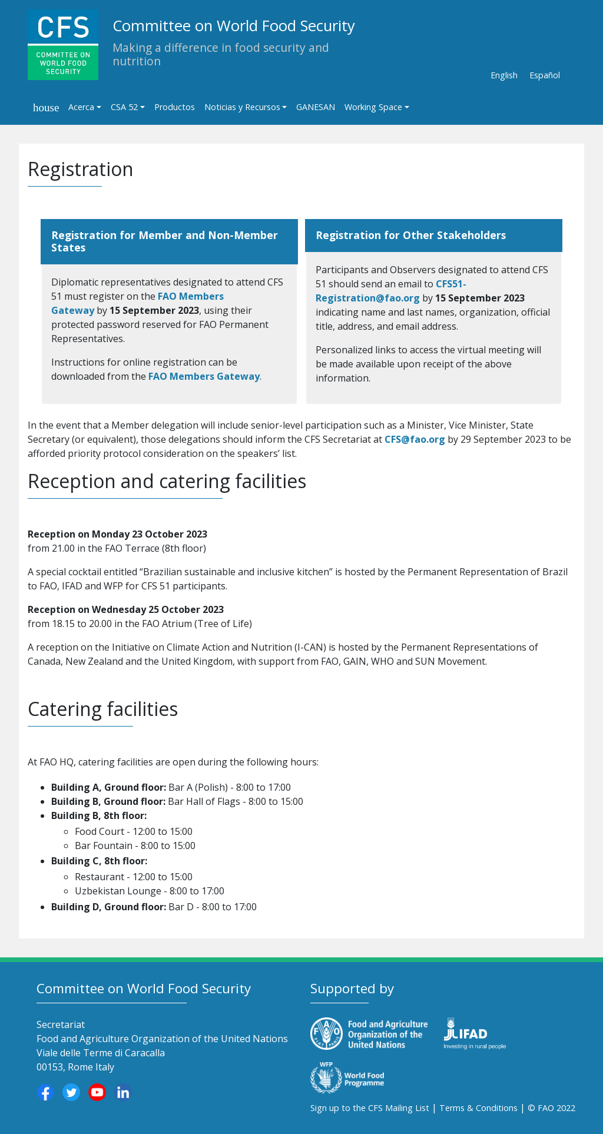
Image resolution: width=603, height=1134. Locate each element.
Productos (174, 106)
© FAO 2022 (551, 1107)
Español (544, 75)
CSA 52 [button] (124, 106)
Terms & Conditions (478, 1107)
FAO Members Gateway (204, 376)
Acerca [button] (81, 106)
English (504, 75)
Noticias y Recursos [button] (242, 106)
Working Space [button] (373, 106)
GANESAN (315, 106)
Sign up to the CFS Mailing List (369, 1107)
